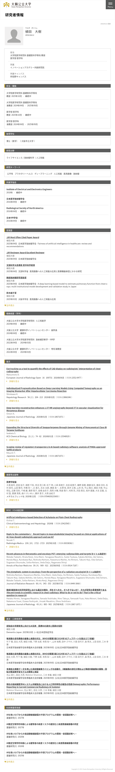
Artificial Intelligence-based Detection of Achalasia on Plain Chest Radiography (44, 517)
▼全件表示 (9, 305)
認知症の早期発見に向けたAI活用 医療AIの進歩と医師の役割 (34, 625)
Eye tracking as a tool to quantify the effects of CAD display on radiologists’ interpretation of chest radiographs (53, 370)
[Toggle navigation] (110, 4)
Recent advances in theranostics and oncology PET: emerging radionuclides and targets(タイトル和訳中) (56, 553)
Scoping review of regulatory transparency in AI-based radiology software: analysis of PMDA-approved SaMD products (55, 448)
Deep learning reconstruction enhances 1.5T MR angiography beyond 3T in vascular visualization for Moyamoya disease (54, 409)
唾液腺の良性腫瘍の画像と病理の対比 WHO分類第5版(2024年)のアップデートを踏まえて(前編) (50, 638)
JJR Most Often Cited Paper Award (22, 237)
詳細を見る (12, 381)
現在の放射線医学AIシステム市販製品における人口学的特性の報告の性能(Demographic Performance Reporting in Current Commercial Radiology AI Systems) (52, 685)
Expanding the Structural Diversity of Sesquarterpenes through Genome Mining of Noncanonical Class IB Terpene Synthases (56, 429)
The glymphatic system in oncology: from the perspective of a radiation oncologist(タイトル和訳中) (53, 571)
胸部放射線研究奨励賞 (16, 277)
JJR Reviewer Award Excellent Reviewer (25, 252)
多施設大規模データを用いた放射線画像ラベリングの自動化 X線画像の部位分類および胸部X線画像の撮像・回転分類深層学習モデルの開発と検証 (56, 670)
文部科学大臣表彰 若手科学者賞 (20, 265)
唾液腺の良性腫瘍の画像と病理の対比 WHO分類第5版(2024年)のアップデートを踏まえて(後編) (50, 653)
